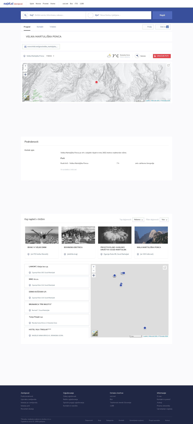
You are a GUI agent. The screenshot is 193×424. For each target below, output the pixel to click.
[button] (25, 74)
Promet (45, 4)
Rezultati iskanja (27, 409)
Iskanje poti (25, 406)
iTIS (76, 4)
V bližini (53, 27)
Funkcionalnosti (27, 396)
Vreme (52, 4)
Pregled (27, 27)
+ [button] (25, 66)
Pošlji (149, 27)
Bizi (71, 4)
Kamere (143, 56)
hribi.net (73, 169)
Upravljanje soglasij (164, 409)
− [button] (25, 70)
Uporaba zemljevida (28, 399)
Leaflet (148, 100)
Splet (32, 4)
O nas (159, 396)
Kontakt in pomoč (163, 399)
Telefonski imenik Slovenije (120, 402)
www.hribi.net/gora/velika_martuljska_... (42, 46)
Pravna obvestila (163, 406)
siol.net (65, 4)
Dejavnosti (89, 420)
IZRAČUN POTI (163, 56)
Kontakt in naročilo (70, 406)
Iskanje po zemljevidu (29, 402)
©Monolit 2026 (155, 100)
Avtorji (159, 402)
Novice (38, 4)
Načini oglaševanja (70, 399)
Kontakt (121, 420)
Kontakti (40, 27)
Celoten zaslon (168, 65)
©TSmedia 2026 (165, 100)
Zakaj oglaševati (69, 396)
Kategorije (109, 420)
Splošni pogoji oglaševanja (73, 402)
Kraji (99, 420)
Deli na (164, 27)
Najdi (162, 15)
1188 (82, 4)
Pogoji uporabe (154, 420)
